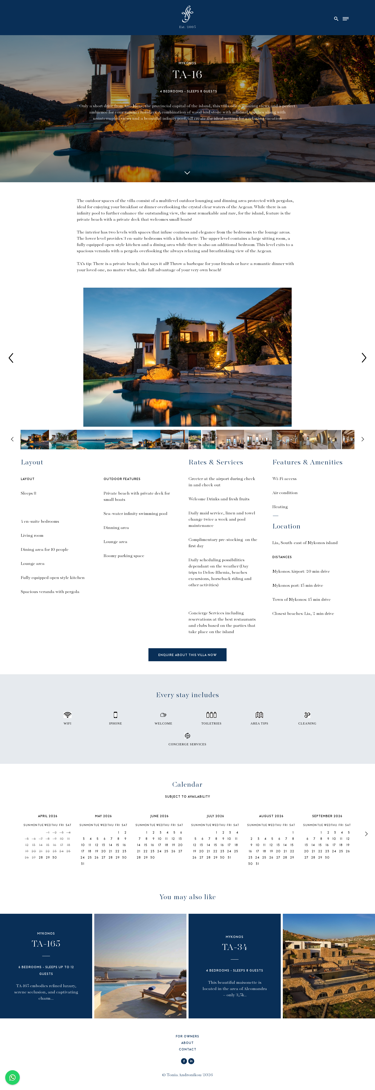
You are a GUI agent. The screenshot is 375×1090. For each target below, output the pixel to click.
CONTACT (187, 1050)
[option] (187, 358)
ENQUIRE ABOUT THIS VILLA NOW (187, 655)
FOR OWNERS (187, 1037)
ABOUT (187, 1043)
